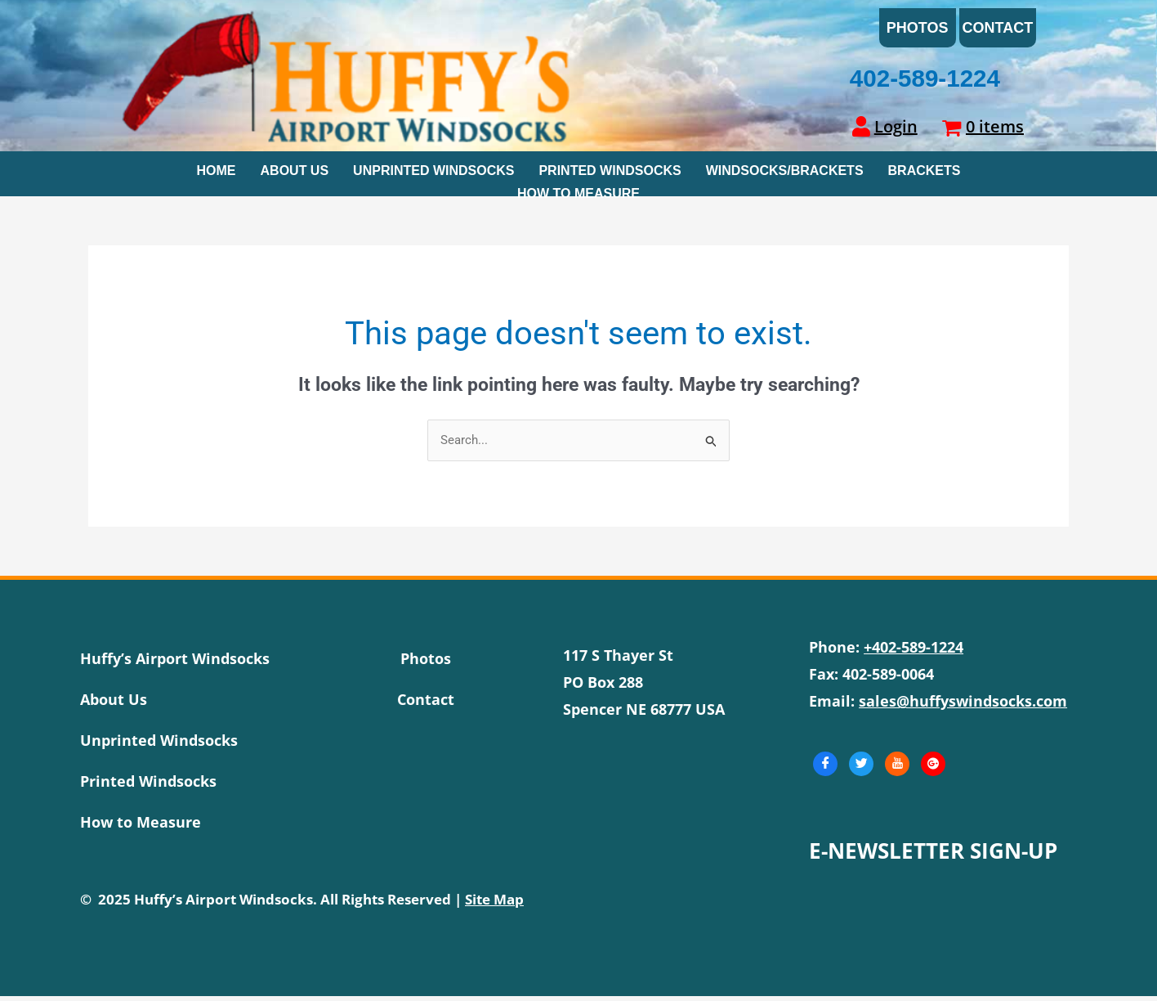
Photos (918, 30)
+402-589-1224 (913, 652)
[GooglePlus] (933, 768)
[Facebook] (825, 768)
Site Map (494, 904)
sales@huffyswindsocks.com (963, 706)
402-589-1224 (923, 83)
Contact (998, 30)
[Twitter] (861, 768)
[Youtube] (897, 768)
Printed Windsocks (609, 174)
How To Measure (578, 194)
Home (216, 174)
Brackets (924, 174)
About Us (295, 174)
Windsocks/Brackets (785, 174)
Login (896, 131)
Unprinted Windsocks (433, 174)
